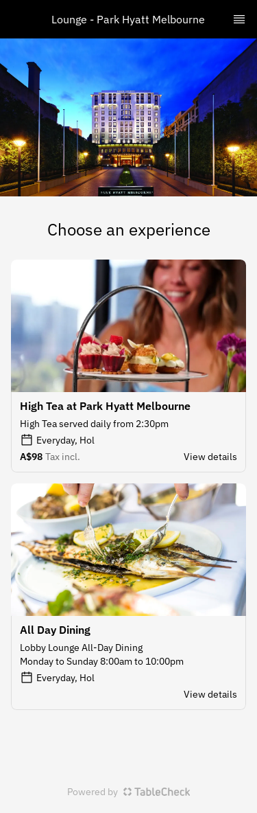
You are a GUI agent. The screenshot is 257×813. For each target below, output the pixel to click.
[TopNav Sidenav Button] (239, 19)
